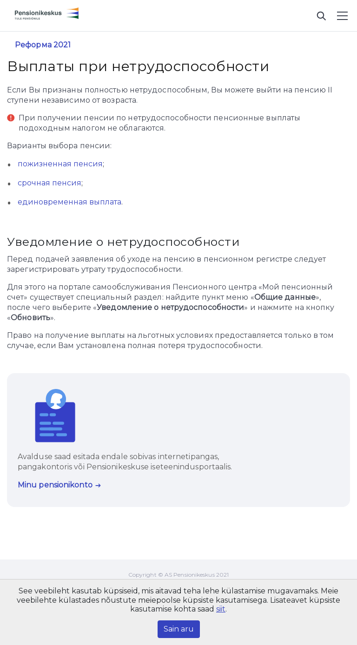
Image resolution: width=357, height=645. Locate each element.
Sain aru (179, 629)
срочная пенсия (49, 182)
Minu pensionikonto (55, 484)
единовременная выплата (69, 201)
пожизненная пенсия (60, 163)
